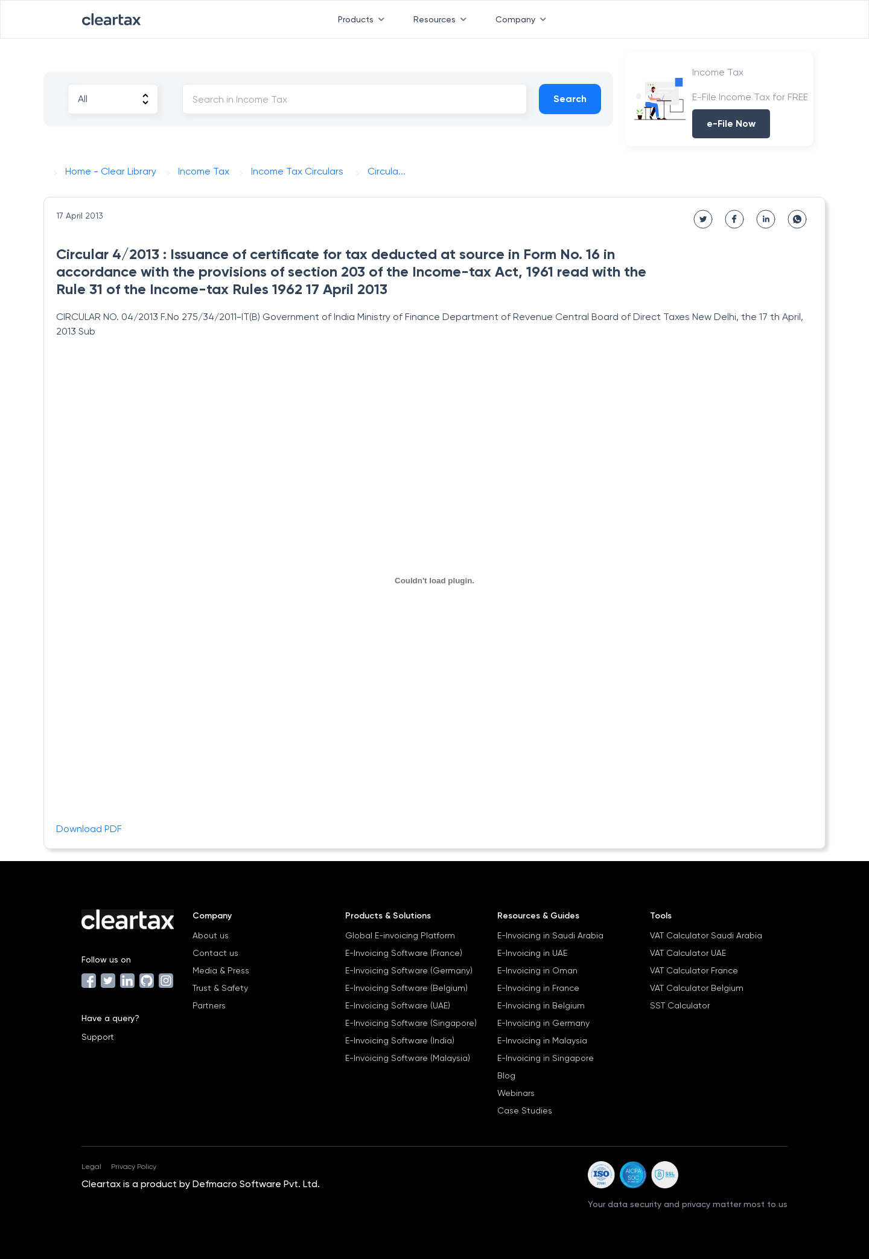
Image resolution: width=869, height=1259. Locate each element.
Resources (442, 19)
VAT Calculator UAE (688, 953)
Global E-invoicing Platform (400, 935)
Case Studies (524, 1110)
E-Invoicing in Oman (537, 970)
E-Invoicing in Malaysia (542, 1040)
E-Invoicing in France (538, 988)
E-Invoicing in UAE (532, 953)
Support (97, 1037)
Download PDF (89, 829)
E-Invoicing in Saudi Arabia (550, 935)
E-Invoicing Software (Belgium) (406, 988)
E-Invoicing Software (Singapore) (411, 1023)
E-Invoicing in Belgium (541, 1005)
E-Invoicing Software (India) (399, 1040)
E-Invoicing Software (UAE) (397, 1005)
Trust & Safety (220, 988)
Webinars (516, 1093)
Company (523, 19)
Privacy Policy (133, 1166)
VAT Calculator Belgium (696, 988)
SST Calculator (680, 1005)
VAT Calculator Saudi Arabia (706, 935)
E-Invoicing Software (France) (403, 953)
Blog (506, 1075)
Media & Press (221, 970)
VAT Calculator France (694, 970)
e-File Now (731, 123)
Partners (209, 1005)
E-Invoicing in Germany (543, 1023)
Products (363, 19)
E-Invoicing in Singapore (545, 1058)
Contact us (215, 953)
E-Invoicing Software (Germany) (409, 970)
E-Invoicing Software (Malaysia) (407, 1058)
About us (211, 935)
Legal (91, 1166)
